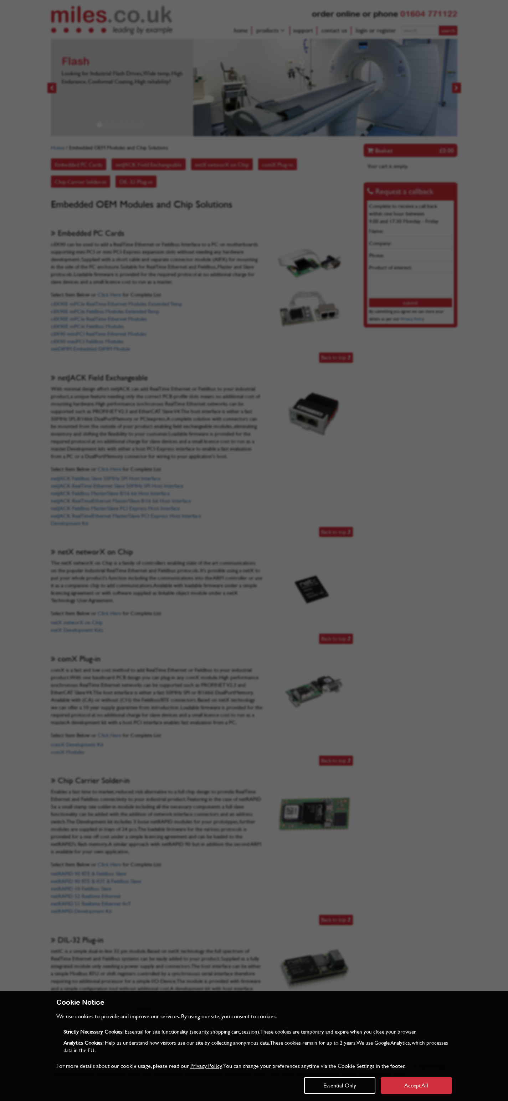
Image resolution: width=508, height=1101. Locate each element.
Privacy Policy (206, 1065)
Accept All (416, 1085)
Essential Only (339, 1085)
